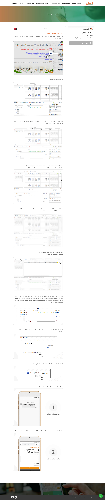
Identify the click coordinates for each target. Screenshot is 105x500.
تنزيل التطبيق (30, 3)
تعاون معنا (15, 3)
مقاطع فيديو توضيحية (42, 3)
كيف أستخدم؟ (60, 29)
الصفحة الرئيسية (76, 3)
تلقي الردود (54, 29)
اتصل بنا (22, 3)
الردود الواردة (88, 35)
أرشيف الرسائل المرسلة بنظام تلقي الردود (82, 38)
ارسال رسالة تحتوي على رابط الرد (83, 33)
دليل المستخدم (55, 3)
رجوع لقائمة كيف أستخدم (84, 43)
